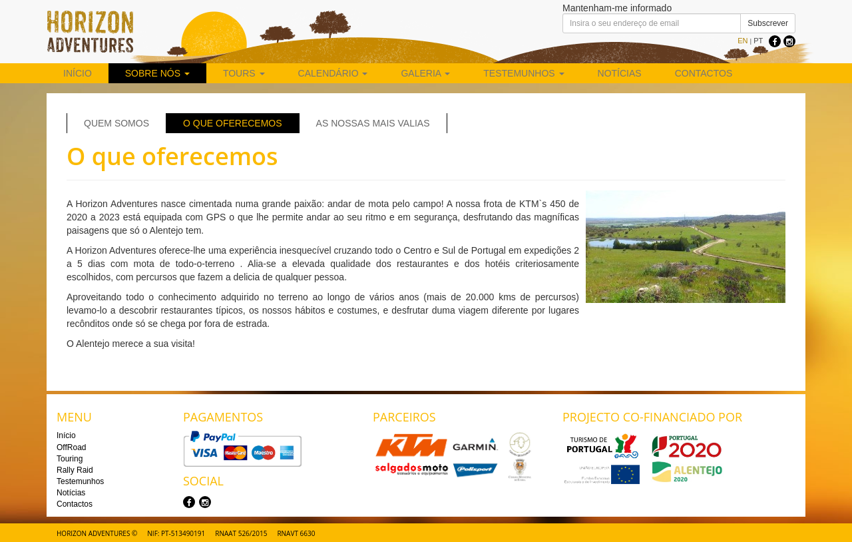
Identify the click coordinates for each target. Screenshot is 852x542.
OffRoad (71, 447)
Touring (70, 458)
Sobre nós (157, 73)
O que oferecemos (232, 123)
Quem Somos (116, 123)
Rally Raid (75, 470)
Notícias (620, 73)
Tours (244, 73)
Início (77, 73)
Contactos (704, 73)
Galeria (425, 73)
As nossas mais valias (373, 123)
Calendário (333, 73)
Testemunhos (523, 73)
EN (742, 41)
